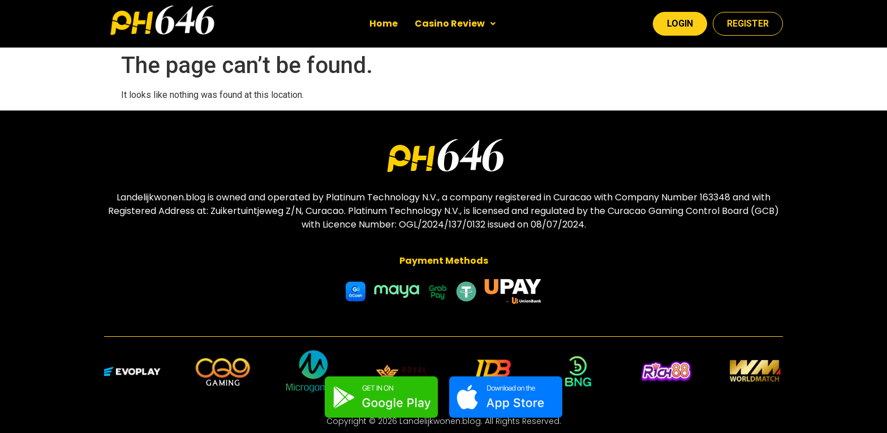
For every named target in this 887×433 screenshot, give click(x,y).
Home (383, 23)
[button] (455, 24)
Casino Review (455, 23)
